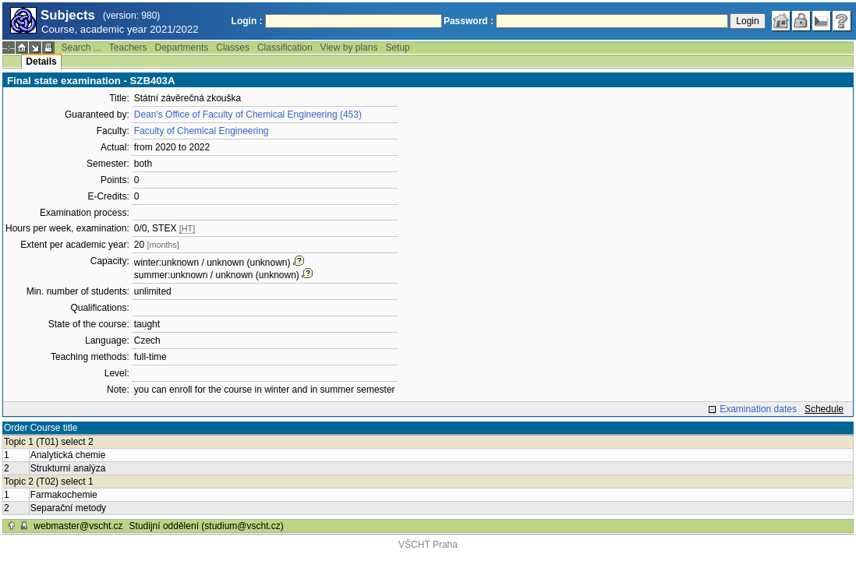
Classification (285, 47)
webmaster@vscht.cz (78, 525)
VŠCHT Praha (428, 544)
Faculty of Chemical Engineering (201, 130)
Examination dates (758, 409)
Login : (247, 21)
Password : (468, 21)
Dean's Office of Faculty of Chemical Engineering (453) (248, 114)
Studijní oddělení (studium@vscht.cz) (206, 525)
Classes (232, 47)
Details (41, 61)
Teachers (128, 47)
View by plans (349, 47)
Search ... (81, 47)
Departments (182, 47)
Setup (397, 47)
